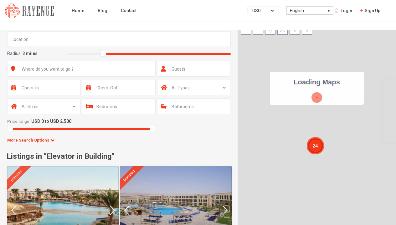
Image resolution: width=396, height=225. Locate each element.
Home (78, 10)
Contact (128, 10)
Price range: (18, 121)
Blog (102, 10)
